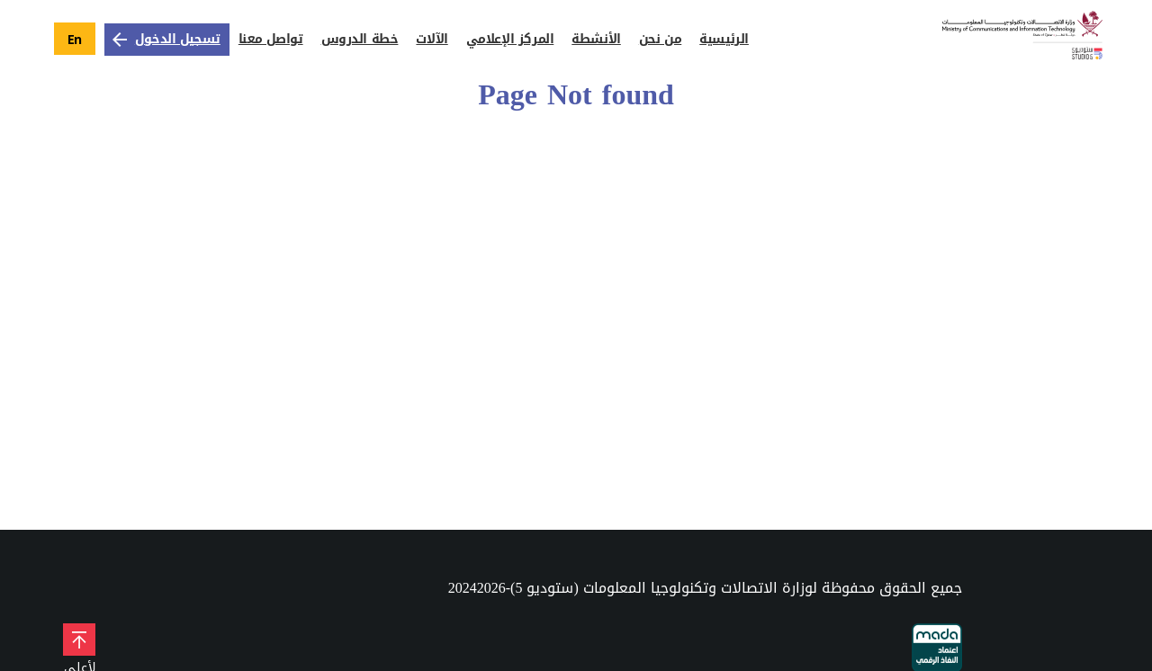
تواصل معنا (270, 39)
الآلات (431, 39)
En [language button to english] (75, 39)
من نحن (660, 39)
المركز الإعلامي (510, 39)
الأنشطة (596, 39)
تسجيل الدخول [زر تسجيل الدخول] (164, 39)
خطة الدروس (360, 39)
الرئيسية (724, 39)
